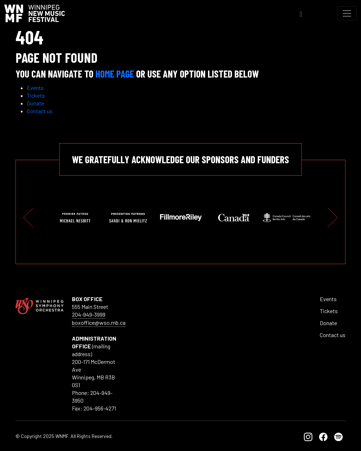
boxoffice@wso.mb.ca (99, 322)
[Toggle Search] (301, 13)
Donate (35, 103)
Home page (115, 74)
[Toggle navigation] (347, 13)
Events (35, 87)
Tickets (36, 95)
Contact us (40, 111)
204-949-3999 (88, 314)
